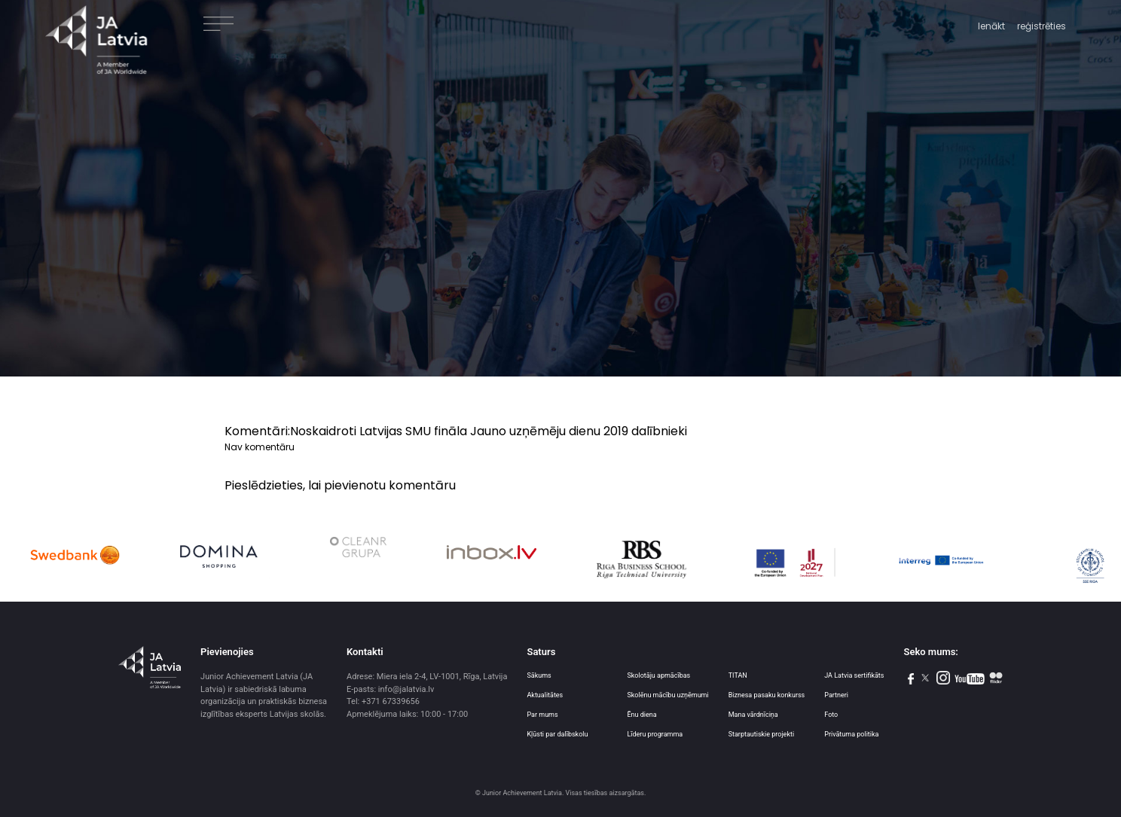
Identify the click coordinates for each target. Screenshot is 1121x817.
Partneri (836, 695)
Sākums (539, 675)
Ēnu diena (641, 714)
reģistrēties (1041, 26)
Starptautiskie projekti (761, 734)
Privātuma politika (851, 734)
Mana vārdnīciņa (753, 714)
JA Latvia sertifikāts (854, 675)
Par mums (542, 714)
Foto (831, 714)
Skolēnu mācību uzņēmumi (667, 695)
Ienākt (991, 26)
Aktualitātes (545, 695)
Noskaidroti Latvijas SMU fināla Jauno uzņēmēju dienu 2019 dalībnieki (488, 431)
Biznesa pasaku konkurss (766, 695)
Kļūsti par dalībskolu (557, 734)
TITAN (737, 675)
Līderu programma (655, 734)
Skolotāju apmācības (658, 675)
